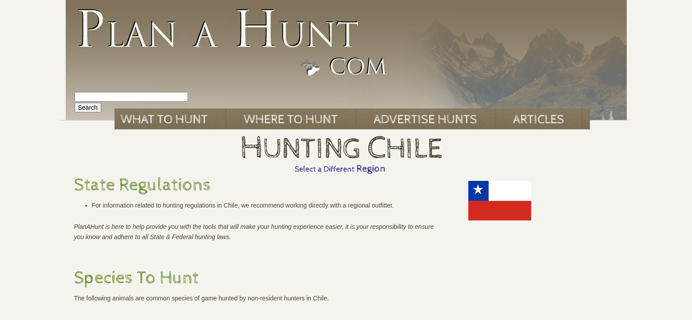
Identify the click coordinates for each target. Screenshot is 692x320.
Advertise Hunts (425, 119)
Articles (538, 119)
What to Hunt (164, 119)
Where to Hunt (291, 119)
